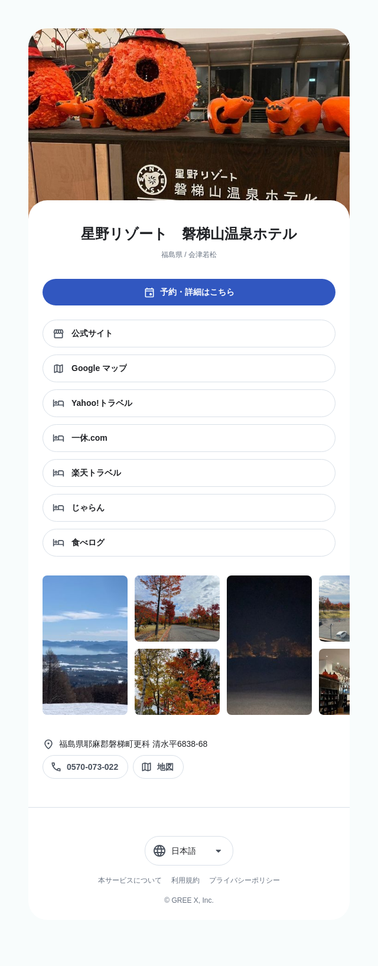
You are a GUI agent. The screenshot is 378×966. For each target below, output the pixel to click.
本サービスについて (130, 880)
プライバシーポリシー (244, 880)
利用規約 (185, 880)
